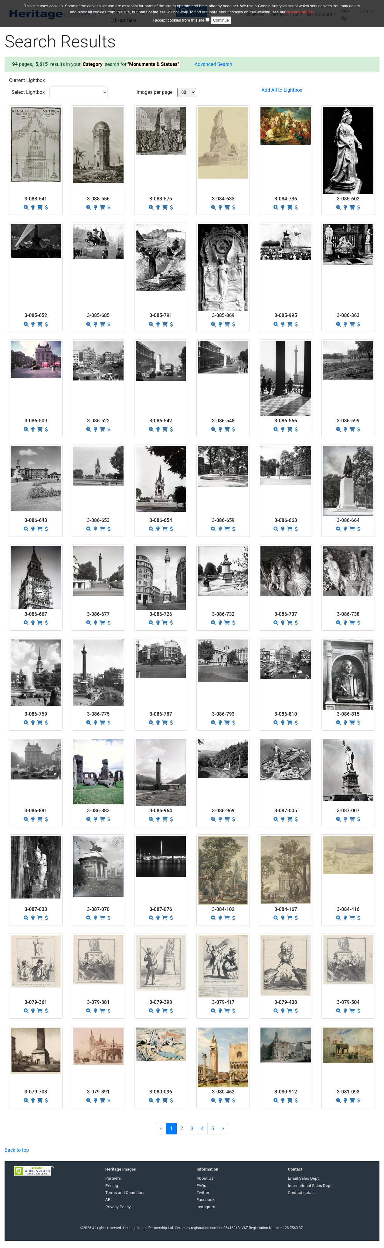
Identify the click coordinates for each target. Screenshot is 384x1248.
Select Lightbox (28, 92)
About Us (205, 1178)
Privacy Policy (118, 1206)
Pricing (111, 1185)
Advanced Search (213, 64)
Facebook (206, 1199)
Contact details (301, 1192)
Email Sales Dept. (304, 1178)
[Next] (223, 1128)
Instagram (206, 1206)
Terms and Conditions (125, 1192)
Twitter (203, 1192)
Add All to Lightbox (281, 90)
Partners (113, 1178)
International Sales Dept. (310, 1185)
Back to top (17, 1150)
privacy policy (300, 8)
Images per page (155, 92)
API (108, 1199)
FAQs (201, 1185)
